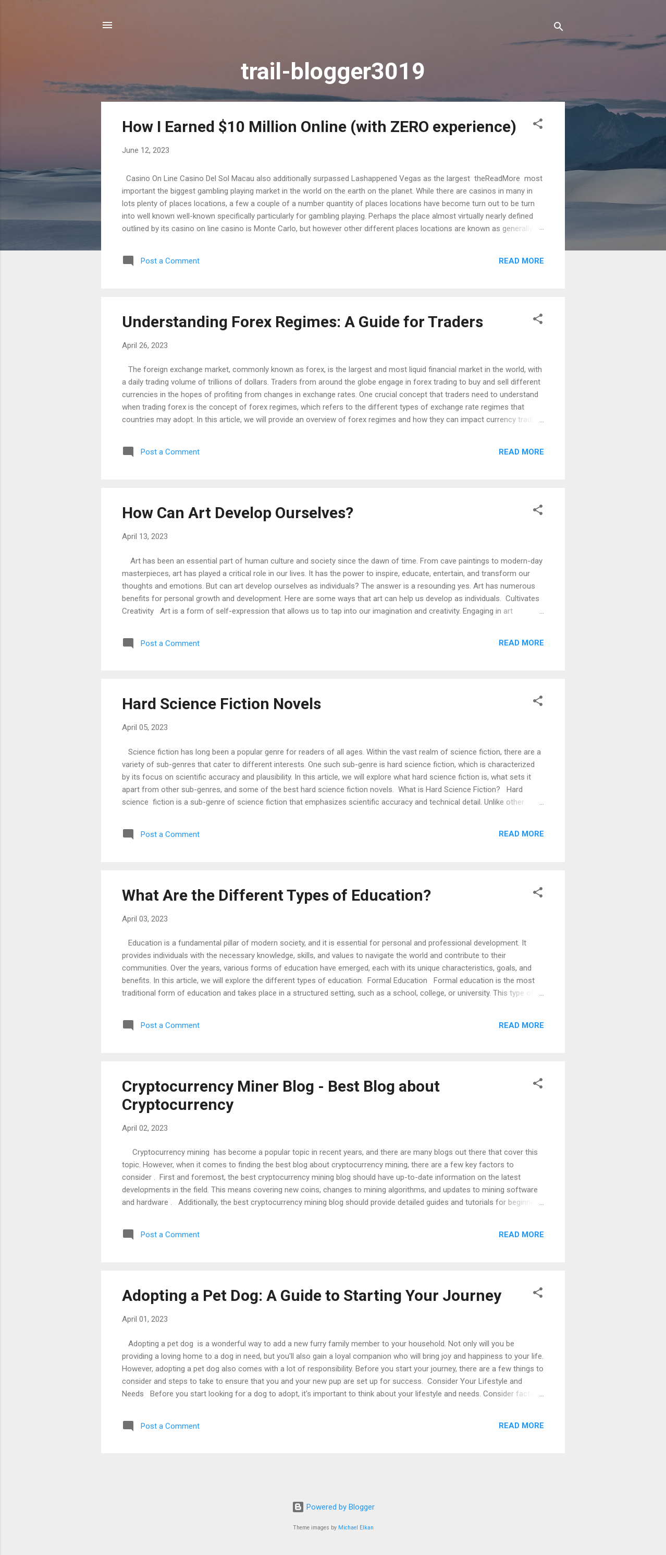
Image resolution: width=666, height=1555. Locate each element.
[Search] (558, 28)
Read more (521, 261)
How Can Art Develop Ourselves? (237, 513)
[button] (538, 125)
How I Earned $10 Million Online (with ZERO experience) (319, 126)
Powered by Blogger (333, 1507)
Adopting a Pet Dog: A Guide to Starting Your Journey (311, 1295)
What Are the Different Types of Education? (276, 895)
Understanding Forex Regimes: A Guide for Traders (302, 322)
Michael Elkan (356, 1527)
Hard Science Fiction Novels (221, 704)
